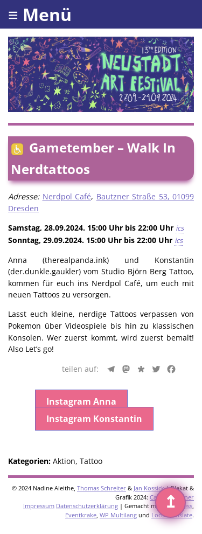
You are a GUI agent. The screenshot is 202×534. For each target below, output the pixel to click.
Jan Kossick (149, 488)
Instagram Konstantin (94, 419)
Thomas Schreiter (101, 488)
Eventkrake (80, 515)
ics (180, 228)
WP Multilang (118, 515)
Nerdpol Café (67, 196)
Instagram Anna (81, 401)
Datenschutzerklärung (87, 506)
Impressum (38, 506)
